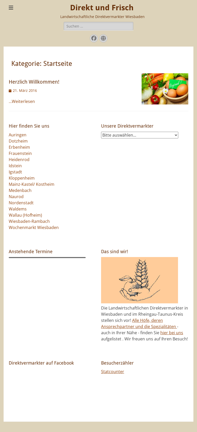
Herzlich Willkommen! (34, 82)
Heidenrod (19, 159)
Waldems (18, 209)
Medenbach (20, 190)
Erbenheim (19, 147)
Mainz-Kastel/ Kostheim (31, 184)
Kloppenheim (22, 178)
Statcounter (112, 371)
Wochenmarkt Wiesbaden (34, 227)
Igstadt (15, 172)
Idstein (15, 166)
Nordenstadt (21, 203)
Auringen (17, 135)
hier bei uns (171, 333)
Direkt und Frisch (102, 7)
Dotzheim (18, 141)
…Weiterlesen (22, 101)
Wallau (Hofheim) (25, 215)
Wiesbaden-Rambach (29, 221)
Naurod (16, 196)
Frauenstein (20, 153)
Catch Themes (165, 426)
